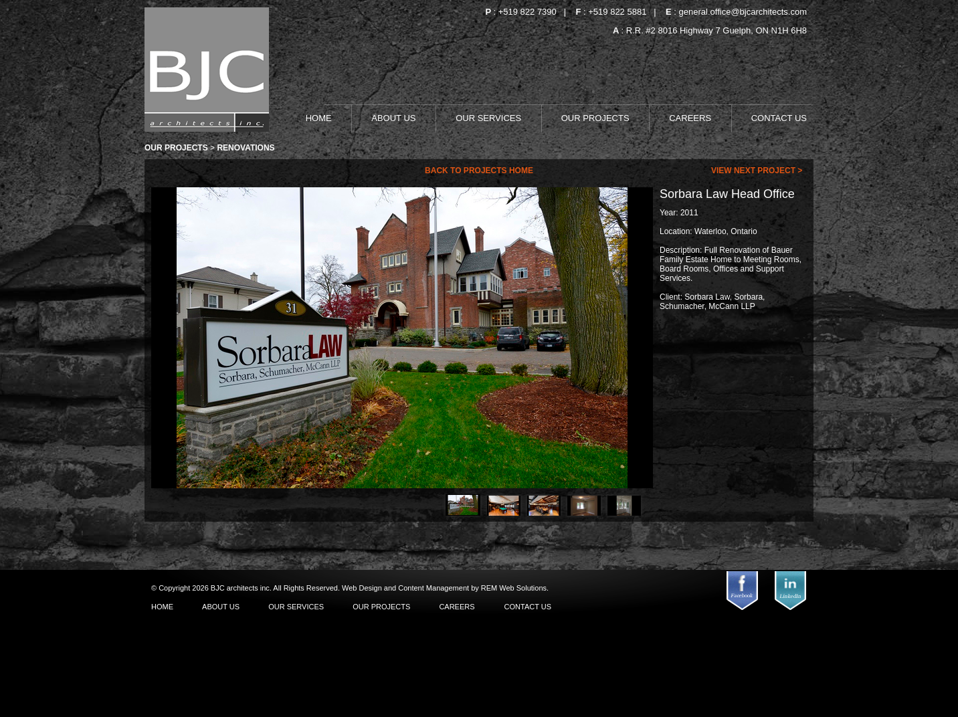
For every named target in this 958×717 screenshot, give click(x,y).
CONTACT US (779, 118)
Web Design (363, 588)
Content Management (434, 588)
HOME (320, 118)
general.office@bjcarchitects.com (743, 12)
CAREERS (691, 118)
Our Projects (176, 147)
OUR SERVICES (490, 118)
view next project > (758, 170)
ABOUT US (394, 118)
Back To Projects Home (479, 170)
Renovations (245, 147)
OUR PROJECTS (596, 118)
